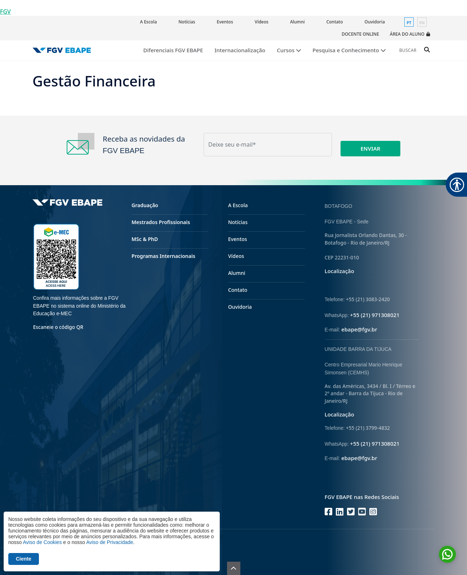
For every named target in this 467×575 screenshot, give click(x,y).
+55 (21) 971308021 (374, 314)
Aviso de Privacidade (109, 542)
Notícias (186, 22)
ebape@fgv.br (359, 329)
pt (408, 22)
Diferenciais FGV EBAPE (173, 50)
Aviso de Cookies (42, 542)
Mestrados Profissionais (161, 222)
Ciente (23, 559)
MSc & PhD (145, 239)
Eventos (225, 22)
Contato (334, 22)
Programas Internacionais (163, 256)
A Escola (148, 22)
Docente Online (360, 34)
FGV (5, 11)
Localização (339, 271)
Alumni (297, 22)
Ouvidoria (375, 22)
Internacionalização (239, 50)
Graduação (145, 205)
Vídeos (261, 22)
